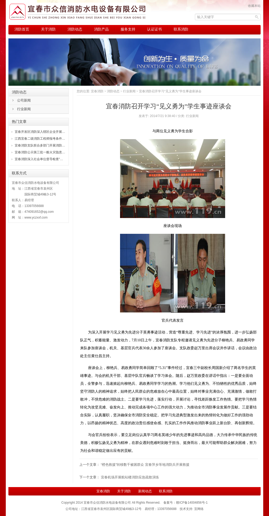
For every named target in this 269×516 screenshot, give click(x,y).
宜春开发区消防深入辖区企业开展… (40, 132)
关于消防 (124, 491)
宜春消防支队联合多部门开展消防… (40, 145)
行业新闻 (129, 91)
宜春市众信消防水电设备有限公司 (107, 502)
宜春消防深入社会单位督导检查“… (39, 159)
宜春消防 (97, 91)
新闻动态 (145, 491)
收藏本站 (254, 6)
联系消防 (166, 491)
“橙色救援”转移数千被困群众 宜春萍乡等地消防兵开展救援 (145, 465)
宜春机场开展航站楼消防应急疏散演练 (130, 477)
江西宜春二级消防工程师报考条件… (40, 138)
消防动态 (113, 91)
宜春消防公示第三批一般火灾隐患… (40, 152)
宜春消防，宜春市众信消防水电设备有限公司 (77, 12)
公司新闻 (24, 100)
